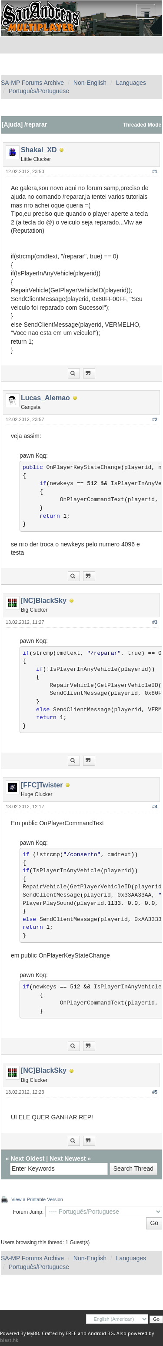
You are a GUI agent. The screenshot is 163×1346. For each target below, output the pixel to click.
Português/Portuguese (39, 90)
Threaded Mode (142, 125)
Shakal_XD (39, 150)
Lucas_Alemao (45, 398)
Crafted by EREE (59, 1333)
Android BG (101, 1333)
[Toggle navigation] (145, 11)
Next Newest (68, 1158)
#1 (154, 171)
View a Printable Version (37, 1199)
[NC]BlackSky (44, 600)
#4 (154, 806)
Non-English (89, 82)
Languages (131, 82)
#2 (154, 419)
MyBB (33, 1333)
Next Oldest (28, 1158)
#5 (154, 1092)
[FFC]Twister (42, 785)
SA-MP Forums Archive (32, 82)
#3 (154, 622)
